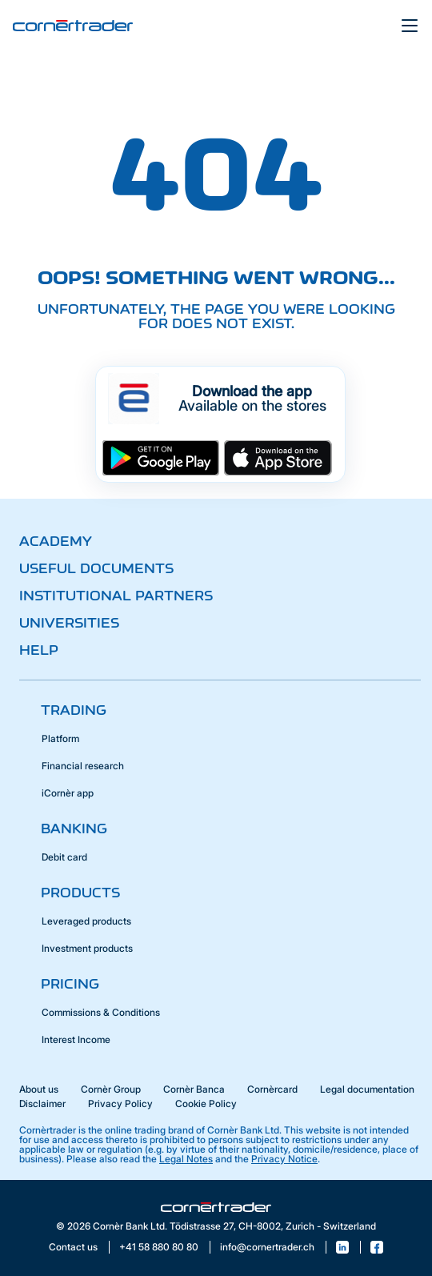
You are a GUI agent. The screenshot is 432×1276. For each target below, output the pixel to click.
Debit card (64, 857)
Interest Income (76, 1039)
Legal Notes (186, 1159)
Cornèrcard (272, 1089)
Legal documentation (367, 1089)
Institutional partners (116, 596)
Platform (60, 738)
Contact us (73, 1247)
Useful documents (96, 568)
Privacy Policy (120, 1103)
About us (38, 1089)
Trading (73, 710)
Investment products (87, 948)
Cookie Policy (206, 1103)
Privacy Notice (284, 1159)
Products (80, 892)
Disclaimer (42, 1103)
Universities (69, 623)
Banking (74, 828)
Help (38, 650)
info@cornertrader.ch (267, 1247)
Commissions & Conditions (101, 1012)
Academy (55, 541)
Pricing (70, 984)
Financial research (83, 766)
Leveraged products (86, 921)
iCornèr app (68, 793)
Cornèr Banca (194, 1089)
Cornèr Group (111, 1089)
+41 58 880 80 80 (158, 1247)
